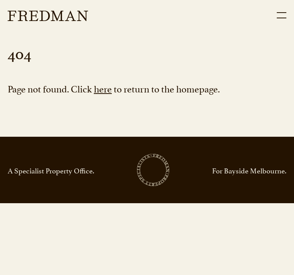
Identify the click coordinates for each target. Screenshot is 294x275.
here (103, 88)
